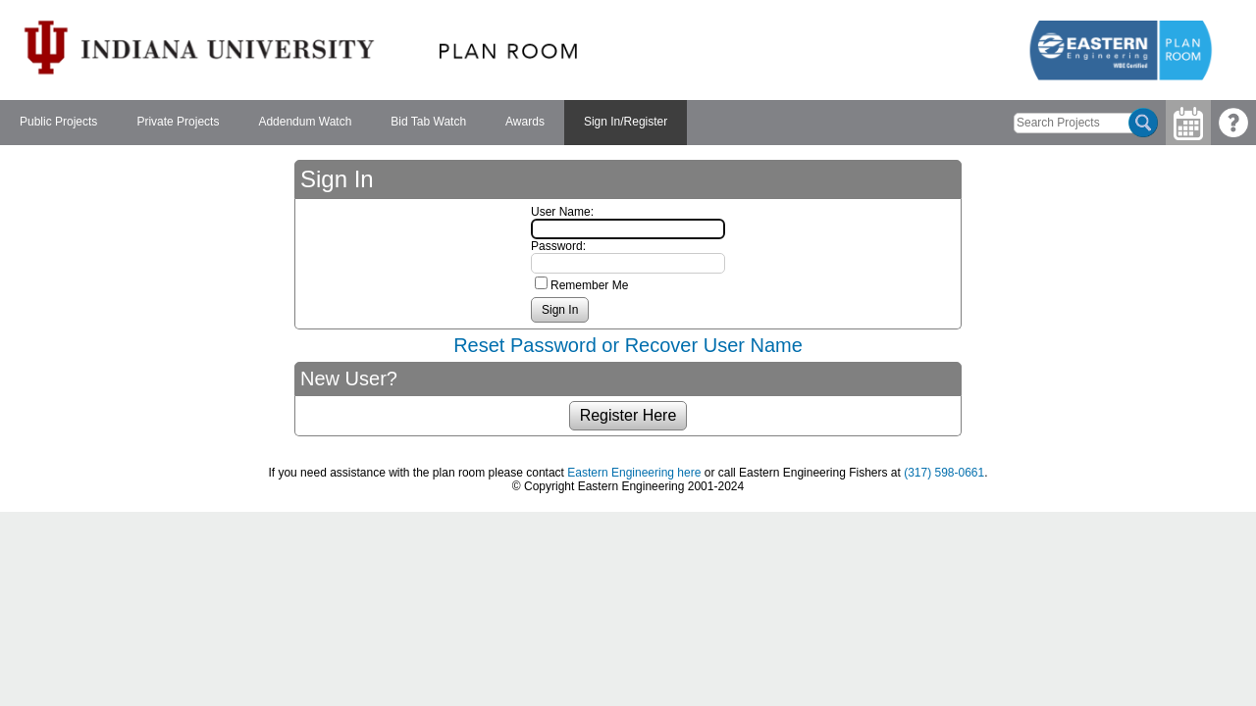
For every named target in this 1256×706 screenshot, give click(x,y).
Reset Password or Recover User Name (628, 345)
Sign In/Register (625, 121)
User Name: (562, 212)
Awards (525, 121)
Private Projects (177, 121)
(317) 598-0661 (944, 472)
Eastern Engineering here (634, 472)
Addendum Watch (304, 121)
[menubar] (343, 122)
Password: (558, 246)
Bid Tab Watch (428, 121)
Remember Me (589, 285)
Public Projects (58, 121)
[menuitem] (58, 122)
